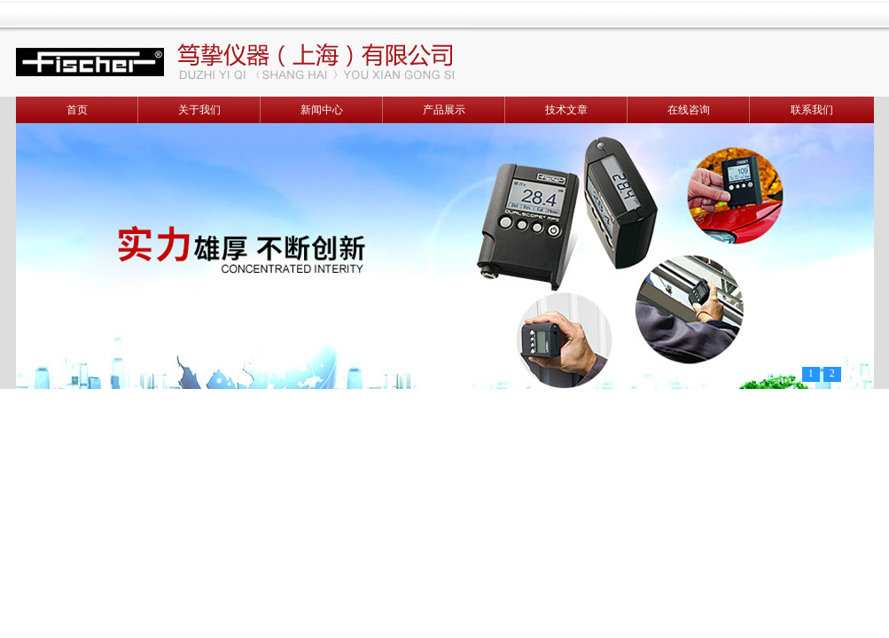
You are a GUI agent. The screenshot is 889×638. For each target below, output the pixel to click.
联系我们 (812, 110)
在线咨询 (688, 110)
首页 (77, 110)
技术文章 (566, 110)
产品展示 (444, 110)
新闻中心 (321, 110)
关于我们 (199, 110)
